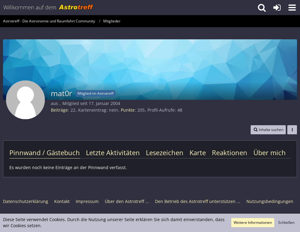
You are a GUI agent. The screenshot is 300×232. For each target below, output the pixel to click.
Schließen (286, 222)
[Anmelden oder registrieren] (277, 8)
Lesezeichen (164, 152)
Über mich (269, 152)
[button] (292, 8)
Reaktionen (229, 152)
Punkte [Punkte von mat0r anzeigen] (128, 110)
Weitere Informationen (253, 222)
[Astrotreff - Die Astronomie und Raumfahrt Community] (48, 8)
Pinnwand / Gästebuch (44, 152)
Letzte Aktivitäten (113, 152)
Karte (198, 152)
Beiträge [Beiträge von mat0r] (59, 110)
